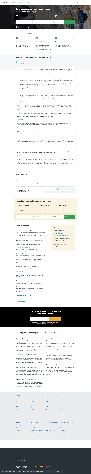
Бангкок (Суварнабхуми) (64, 430)
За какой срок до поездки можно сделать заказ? (28, 244)
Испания (17, 409)
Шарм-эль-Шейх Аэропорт (65, 435)
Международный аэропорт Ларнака (66, 422)
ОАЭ (16, 401)
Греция (32, 411)
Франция (32, 401)
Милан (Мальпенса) (34, 422)
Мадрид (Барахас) (34, 425)
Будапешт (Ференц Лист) (20, 435)
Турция (17, 398)
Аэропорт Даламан (49, 425)
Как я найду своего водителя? (23, 295)
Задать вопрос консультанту (62, 235)
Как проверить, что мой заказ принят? (26, 266)
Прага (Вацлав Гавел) (19, 433)
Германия (32, 409)
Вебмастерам (33, 457)
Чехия (47, 398)
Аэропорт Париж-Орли (20, 430)
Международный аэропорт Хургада (66, 433)
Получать (55, 319)
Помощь (79, 2)
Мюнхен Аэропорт (49, 435)
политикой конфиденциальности (48, 323)
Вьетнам (32, 403)
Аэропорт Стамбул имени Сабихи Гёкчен (52, 422)
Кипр (32, 406)
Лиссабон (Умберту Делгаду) (36, 427)
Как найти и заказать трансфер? (24, 230)
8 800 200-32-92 (57, 243)
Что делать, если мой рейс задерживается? (27, 280)
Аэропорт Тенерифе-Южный (51, 433)
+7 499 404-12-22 (57, 246)
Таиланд (17, 406)
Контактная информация (20, 460)
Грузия (47, 406)
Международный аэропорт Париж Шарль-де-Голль (23, 427)
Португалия (48, 411)
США (61, 406)
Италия (17, 411)
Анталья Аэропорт (34, 435)
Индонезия (48, 401)
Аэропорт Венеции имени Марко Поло (38, 430)
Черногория (62, 398)
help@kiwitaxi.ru (29, 275)
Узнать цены (70, 22)
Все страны (73, 395)
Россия (17, 403)
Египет (32, 398)
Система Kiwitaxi (18, 452)
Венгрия (47, 403)
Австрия (47, 409)
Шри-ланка (62, 409)
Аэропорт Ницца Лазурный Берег (52, 427)
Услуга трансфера (19, 454)
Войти (86, 2)
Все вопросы (21, 301)
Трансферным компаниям (35, 452)
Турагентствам (33, 454)
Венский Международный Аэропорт (66, 425)
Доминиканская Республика (65, 403)
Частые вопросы (18, 457)
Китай (61, 401)
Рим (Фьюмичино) (34, 433)
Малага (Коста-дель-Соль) (50, 430)
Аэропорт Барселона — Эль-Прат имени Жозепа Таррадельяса (23, 425)
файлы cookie (16, 471)
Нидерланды (62, 411)
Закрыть (58, 471)
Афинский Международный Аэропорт (67, 427)
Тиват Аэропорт (19, 422)
